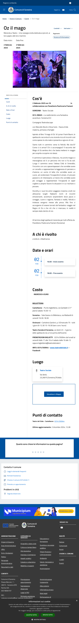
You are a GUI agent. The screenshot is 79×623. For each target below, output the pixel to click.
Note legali (43, 593)
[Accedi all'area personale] (70, 3)
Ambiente (43, 558)
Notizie (61, 542)
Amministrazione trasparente (46, 581)
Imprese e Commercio (28, 554)
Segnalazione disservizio (25, 587)
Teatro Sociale (45, 370)
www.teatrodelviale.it (59, 347)
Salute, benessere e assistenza (47, 563)
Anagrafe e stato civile (28, 543)
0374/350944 (59, 421)
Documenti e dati (7, 567)
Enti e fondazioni (7, 553)
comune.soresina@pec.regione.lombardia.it (17, 598)
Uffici (3, 549)
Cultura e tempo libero (28, 547)
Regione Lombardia (9, 3)
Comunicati (63, 545)
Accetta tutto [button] (31, 615)
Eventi (26, 18)
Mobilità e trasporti (27, 566)
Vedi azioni (68, 28)
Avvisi (61, 549)
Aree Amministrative (8, 545)
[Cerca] (74, 10)
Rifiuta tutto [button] (48, 615)
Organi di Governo (7, 542)
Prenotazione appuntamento (26, 581)
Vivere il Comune (16, 18)
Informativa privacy (46, 589)
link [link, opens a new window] (59, 611)
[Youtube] (62, 9)
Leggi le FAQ (25, 592)
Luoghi (61, 559)
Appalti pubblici (26, 558)
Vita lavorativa (26, 551)
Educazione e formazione (44, 540)
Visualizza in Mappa (54, 394)
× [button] (76, 600)
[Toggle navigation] (4, 9)
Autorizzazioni (45, 568)
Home (4, 18)
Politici (3, 557)
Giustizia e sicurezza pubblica (47, 546)
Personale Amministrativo (6, 562)
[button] (39, 619)
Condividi (58, 28)
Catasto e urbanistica (28, 562)
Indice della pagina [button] (12, 95)
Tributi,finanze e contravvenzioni (45, 553)
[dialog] (39, 610)
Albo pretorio (44, 586)
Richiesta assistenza (28, 596)
